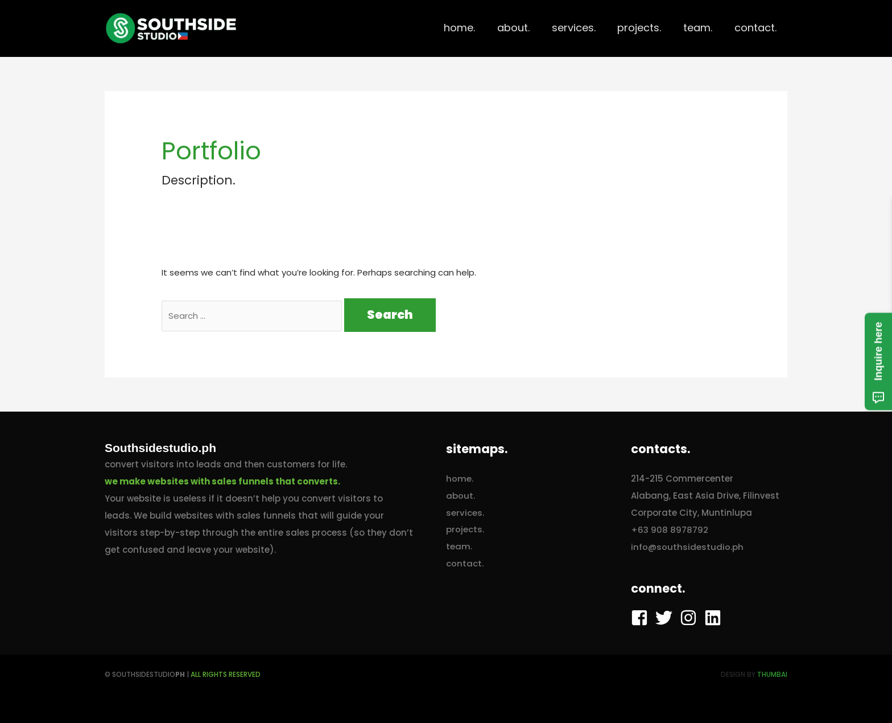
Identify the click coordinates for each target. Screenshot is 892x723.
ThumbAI (772, 674)
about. (460, 496)
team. (459, 547)
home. (459, 478)
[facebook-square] (642, 617)
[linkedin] (715, 617)
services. (465, 513)
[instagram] (691, 617)
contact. (465, 564)
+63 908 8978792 (669, 530)
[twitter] (666, 617)
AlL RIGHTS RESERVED (226, 674)
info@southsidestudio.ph (687, 547)
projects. (465, 530)
